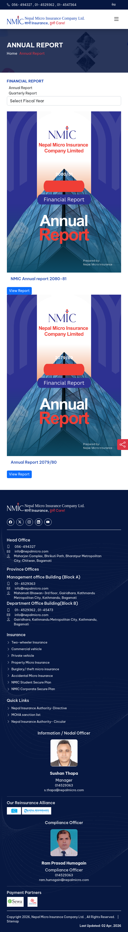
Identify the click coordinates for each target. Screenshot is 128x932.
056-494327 (25, 547)
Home (12, 53)
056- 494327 (22, 5)
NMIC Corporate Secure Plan (33, 689)
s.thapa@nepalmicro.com (64, 790)
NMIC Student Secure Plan (31, 682)
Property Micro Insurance (31, 662)
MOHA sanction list (26, 715)
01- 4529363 (25, 584)
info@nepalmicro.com (31, 551)
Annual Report (20, 88)
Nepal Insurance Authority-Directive (39, 708)
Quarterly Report (23, 93)
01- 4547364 (67, 5)
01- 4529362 (44, 5)
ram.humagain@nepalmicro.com (64, 880)
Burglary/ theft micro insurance (35, 669)
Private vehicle (23, 655)
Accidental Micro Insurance (32, 676)
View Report (19, 291)
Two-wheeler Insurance (30, 642)
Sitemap (13, 921)
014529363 (64, 785)
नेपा (113, 5)
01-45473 (45, 610)
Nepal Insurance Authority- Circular (39, 721)
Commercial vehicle (27, 649)
